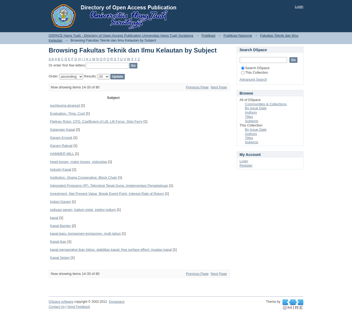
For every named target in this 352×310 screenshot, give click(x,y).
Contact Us (57, 307)
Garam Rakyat (61, 146)
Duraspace (116, 302)
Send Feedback (78, 307)
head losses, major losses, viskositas (78, 162)
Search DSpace (255, 68)
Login (299, 7)
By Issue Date (256, 108)
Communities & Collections (266, 104)
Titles (249, 117)
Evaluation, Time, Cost (67, 113)
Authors (251, 112)
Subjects (251, 121)
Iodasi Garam (60, 202)
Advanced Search (253, 79)
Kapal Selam (60, 258)
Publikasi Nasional (238, 35)
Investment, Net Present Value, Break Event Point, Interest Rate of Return (107, 194)
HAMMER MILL (62, 154)
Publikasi (208, 35)
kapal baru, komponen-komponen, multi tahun (85, 233)
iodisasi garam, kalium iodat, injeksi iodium (83, 210)
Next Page (219, 87)
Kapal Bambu (60, 226)
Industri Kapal (61, 169)
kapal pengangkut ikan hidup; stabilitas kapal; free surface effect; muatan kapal (111, 250)
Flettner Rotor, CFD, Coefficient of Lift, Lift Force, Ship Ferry (96, 121)
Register (246, 165)
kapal (54, 218)
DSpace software (61, 302)
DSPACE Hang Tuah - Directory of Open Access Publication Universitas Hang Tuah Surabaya (121, 35)
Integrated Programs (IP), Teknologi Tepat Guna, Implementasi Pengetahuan (109, 186)
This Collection (254, 72)
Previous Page (197, 87)
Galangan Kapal (62, 130)
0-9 (51, 59)
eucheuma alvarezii (65, 105)
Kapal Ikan (58, 242)
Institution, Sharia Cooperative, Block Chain (83, 177)
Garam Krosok (61, 138)
